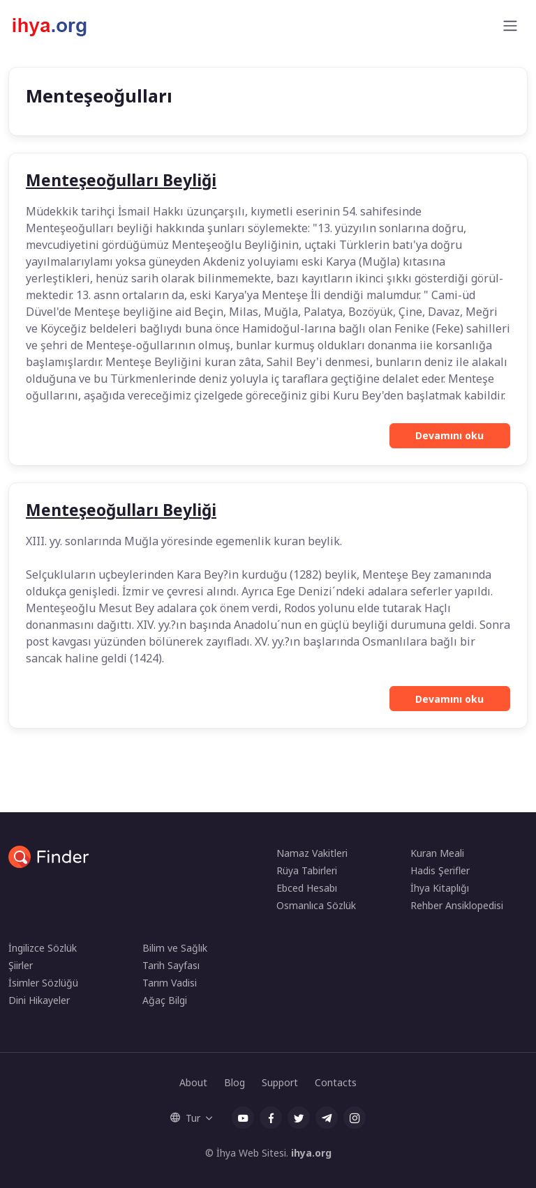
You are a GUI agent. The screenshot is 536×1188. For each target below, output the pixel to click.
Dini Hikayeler (39, 1000)
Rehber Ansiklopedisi (456, 905)
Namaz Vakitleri (312, 853)
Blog (234, 1082)
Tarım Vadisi (169, 982)
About (193, 1082)
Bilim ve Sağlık (174, 947)
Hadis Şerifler (440, 870)
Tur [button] (185, 1118)
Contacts (336, 1082)
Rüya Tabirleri (306, 870)
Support (280, 1082)
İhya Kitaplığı (439, 887)
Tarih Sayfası (171, 965)
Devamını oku (449, 435)
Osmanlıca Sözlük (316, 905)
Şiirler (20, 965)
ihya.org (311, 1152)
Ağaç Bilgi (164, 1000)
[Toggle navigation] (510, 25)
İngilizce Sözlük (42, 947)
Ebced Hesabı (306, 887)
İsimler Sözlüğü (43, 982)
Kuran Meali (437, 853)
